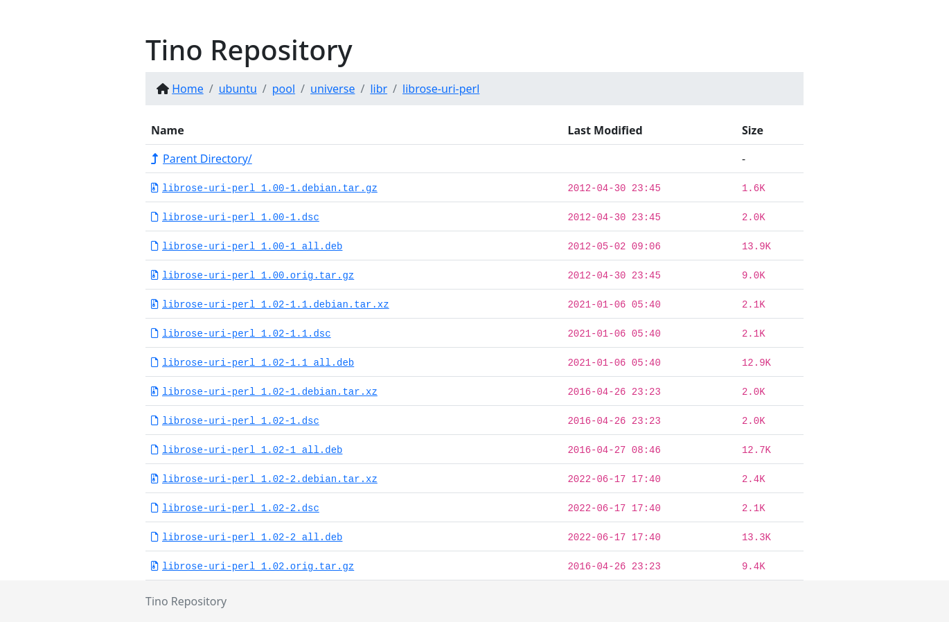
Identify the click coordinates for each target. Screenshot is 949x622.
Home (188, 88)
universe (332, 88)
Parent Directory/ (201, 158)
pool (283, 88)
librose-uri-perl (440, 88)
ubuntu (238, 88)
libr (378, 88)
